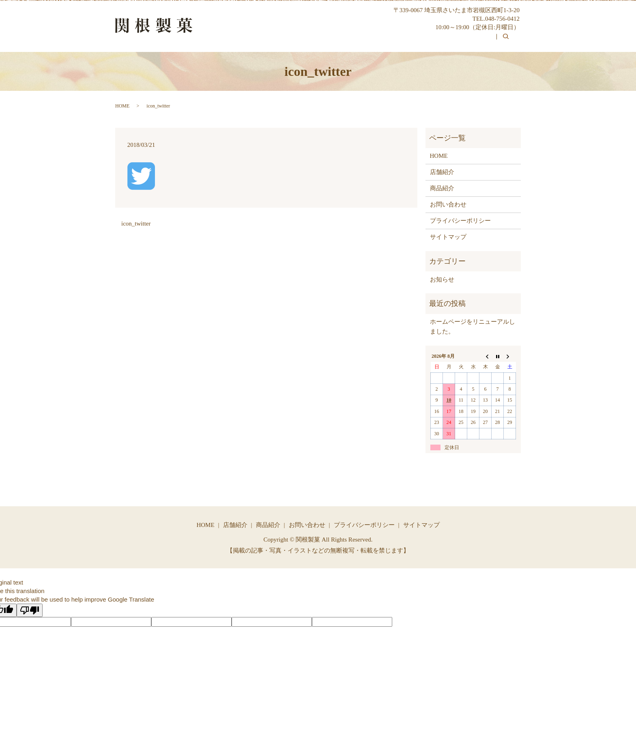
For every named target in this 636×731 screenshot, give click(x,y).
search (510, 42)
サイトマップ (448, 237)
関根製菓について (366, 41)
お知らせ (442, 279)
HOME (314, 41)
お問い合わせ (469, 41)
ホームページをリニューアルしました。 (472, 326)
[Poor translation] (30, 610)
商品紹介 (420, 41)
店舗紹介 (442, 172)
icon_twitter (135, 223)
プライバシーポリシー (460, 220)
